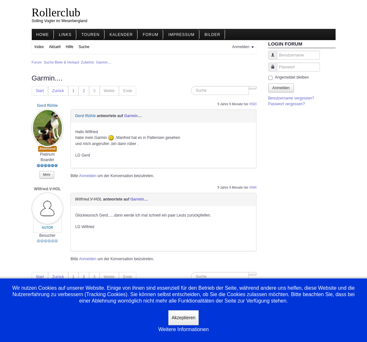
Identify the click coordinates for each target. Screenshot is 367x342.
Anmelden (87, 176)
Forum (150, 34)
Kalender (121, 34)
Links (65, 34)
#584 (253, 187)
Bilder (212, 34)
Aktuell (55, 47)
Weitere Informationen (183, 329)
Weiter (109, 91)
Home (42, 34)
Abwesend (47, 148)
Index (39, 47)
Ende (127, 91)
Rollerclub (56, 12)
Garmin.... (133, 116)
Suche (84, 47)
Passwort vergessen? (286, 104)
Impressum (181, 34)
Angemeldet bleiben (292, 77)
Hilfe (69, 47)
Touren (90, 34)
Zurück (58, 91)
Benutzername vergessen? (291, 98)
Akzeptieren (184, 317)
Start (40, 91)
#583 (253, 104)
